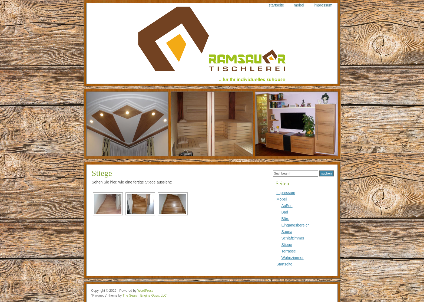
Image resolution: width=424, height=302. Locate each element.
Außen (286, 205)
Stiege (102, 173)
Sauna (286, 231)
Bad (284, 212)
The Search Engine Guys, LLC (144, 295)
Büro (285, 218)
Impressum (323, 5)
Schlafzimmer (292, 238)
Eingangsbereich (295, 225)
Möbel (299, 5)
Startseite (276, 5)
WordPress (145, 291)
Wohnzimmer (292, 257)
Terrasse (288, 251)
